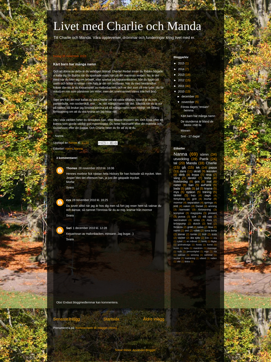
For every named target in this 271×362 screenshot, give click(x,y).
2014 (181, 69)
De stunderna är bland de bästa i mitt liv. (197, 123)
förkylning (179, 199)
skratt (197, 171)
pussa (181, 216)
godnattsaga (184, 244)
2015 (181, 63)
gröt (194, 199)
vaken (186, 206)
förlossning (204, 209)
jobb (188, 188)
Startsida (111, 319)
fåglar (214, 241)
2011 (181, 86)
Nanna (78, 148)
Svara (70, 187)
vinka (197, 220)
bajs (193, 195)
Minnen (185, 130)
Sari (69, 228)
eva (68, 200)
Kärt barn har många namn (198, 116)
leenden (212, 171)
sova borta (211, 230)
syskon (190, 192)
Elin (207, 238)
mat (209, 181)
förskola (178, 227)
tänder (192, 178)
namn (69, 148)
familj (204, 241)
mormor (178, 202)
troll (204, 234)
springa (208, 202)
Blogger (150, 350)
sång (177, 178)
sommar (208, 255)
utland (203, 258)
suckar (177, 258)
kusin (176, 248)
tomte (193, 234)
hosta (198, 244)
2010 (181, 91)
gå (184, 167)
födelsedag (181, 181)
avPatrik (206, 185)
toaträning (190, 258)
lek (198, 167)
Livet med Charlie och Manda (127, 26)
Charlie (211, 163)
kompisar (179, 213)
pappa (213, 167)
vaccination (180, 220)
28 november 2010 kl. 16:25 (90, 200)
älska (187, 261)
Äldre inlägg (153, 319)
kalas (200, 227)
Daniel (199, 206)
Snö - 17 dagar (190, 136)
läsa (210, 227)
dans (183, 171)
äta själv (195, 237)
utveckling (181, 159)
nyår (179, 251)
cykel (180, 241)
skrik (182, 174)
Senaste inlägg (66, 319)
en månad (192, 241)
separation (193, 202)
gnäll (190, 227)
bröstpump (180, 223)
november (188, 102)
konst (210, 244)
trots (214, 234)
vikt (178, 261)
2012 (181, 80)
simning (195, 255)
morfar (207, 199)
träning (206, 192)
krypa (195, 174)
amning (212, 206)
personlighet (193, 251)
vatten (214, 258)
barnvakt (185, 209)
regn (206, 251)
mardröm (198, 248)
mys (176, 192)
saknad (181, 255)
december (188, 96)
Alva (209, 220)
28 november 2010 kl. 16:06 (96, 168)
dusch (196, 223)
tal (175, 163)
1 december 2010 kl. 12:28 (90, 228)
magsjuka (196, 213)
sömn (204, 154)
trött (176, 206)
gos (197, 181)
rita (215, 251)
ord (187, 230)
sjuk (194, 216)
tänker (178, 195)
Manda (191, 163)
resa (209, 174)
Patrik (204, 159)
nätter (177, 185)
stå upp (207, 216)
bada (177, 188)
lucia (186, 248)
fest (209, 223)
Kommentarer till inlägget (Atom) (96, 328)
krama (208, 188)
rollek (196, 230)
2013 (181, 74)
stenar (181, 234)
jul (197, 188)
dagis (208, 195)
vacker (181, 237)
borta (207, 178)
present (212, 213)
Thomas (71, 168)
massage (212, 248)
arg (215, 238)
